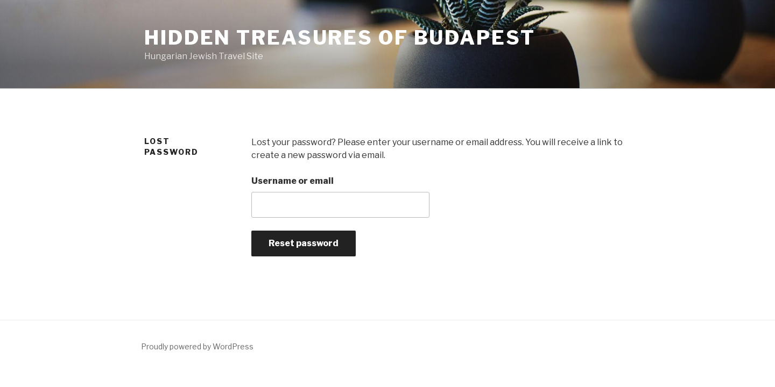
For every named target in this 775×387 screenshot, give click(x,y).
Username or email (292, 181)
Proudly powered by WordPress (197, 346)
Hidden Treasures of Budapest (340, 37)
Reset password (304, 243)
